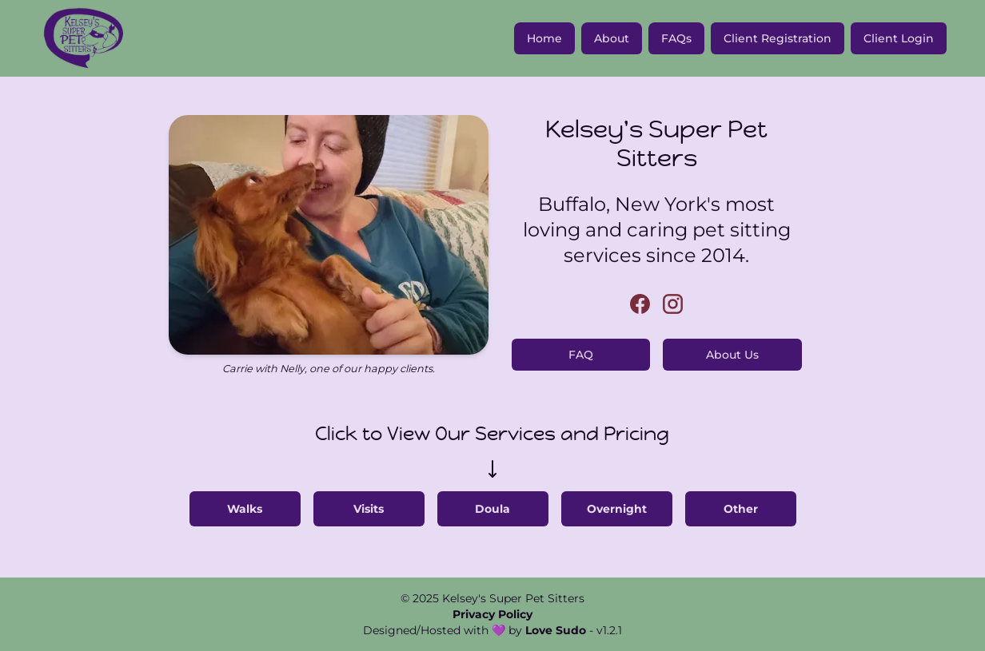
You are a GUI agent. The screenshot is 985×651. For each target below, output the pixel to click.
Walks (244, 509)
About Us (732, 354)
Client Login (898, 38)
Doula (492, 509)
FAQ (580, 354)
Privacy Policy (492, 614)
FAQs (676, 38)
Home (544, 38)
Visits (368, 509)
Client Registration (777, 38)
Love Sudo (555, 630)
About (611, 38)
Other (741, 509)
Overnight (617, 509)
